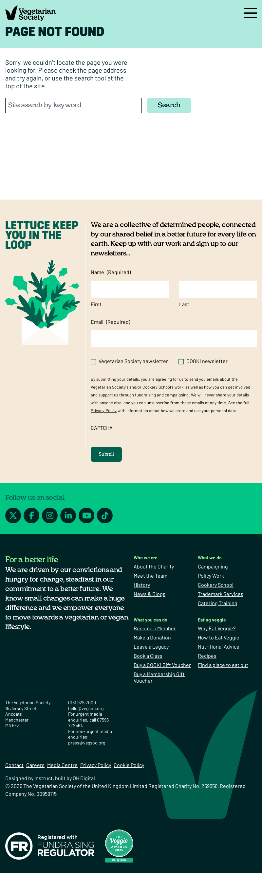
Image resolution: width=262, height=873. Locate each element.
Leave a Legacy (151, 646)
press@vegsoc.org (86, 742)
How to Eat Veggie (218, 637)
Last (184, 304)
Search (169, 105)
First (96, 304)
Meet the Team (150, 575)
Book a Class (148, 656)
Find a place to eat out (223, 665)
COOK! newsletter (207, 361)
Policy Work (211, 575)
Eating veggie (212, 619)
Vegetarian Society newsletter (133, 361)
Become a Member (155, 628)
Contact (14, 765)
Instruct (43, 778)
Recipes (207, 656)
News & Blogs (149, 594)
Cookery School (216, 585)
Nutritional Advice (218, 646)
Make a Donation (152, 637)
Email (110, 322)
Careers (35, 765)
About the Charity (154, 566)
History (142, 585)
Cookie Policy (129, 765)
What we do (210, 557)
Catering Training (217, 603)
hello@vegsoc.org (85, 708)
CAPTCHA (102, 428)
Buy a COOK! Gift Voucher (162, 665)
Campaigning (213, 566)
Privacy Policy (104, 410)
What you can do (150, 619)
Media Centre (62, 765)
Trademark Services (220, 594)
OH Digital (84, 778)
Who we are (146, 557)
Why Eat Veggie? (216, 628)
